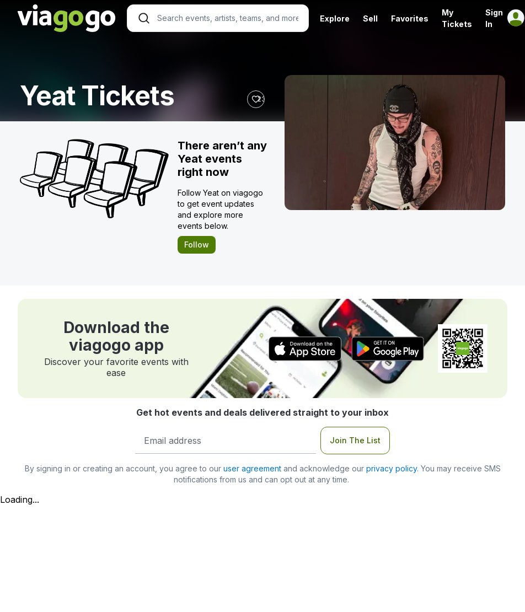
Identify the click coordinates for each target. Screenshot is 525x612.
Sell (370, 18)
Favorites (409, 18)
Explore (335, 18)
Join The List (355, 440)
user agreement (252, 468)
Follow (196, 244)
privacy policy (391, 468)
